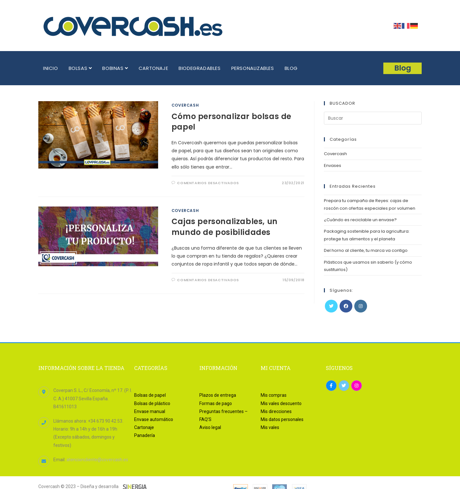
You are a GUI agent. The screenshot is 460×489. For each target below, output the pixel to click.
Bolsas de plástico (152, 403)
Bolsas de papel (150, 395)
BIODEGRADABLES (199, 68)
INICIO (50, 68)
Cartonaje (144, 427)
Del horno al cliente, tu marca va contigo (366, 250)
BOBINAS (115, 68)
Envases (332, 165)
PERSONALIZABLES (252, 68)
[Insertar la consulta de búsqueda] (373, 118)
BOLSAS (80, 68)
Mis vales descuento (281, 403)
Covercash (185, 105)
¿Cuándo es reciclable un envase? (360, 220)
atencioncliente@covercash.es (97, 459)
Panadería (144, 435)
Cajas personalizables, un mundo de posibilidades (225, 226)
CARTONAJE (153, 68)
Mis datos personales (282, 419)
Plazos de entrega (217, 395)
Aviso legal (210, 427)
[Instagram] (360, 306)
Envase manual (149, 411)
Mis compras (274, 395)
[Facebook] (346, 306)
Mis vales (270, 427)
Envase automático (153, 419)
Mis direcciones (276, 411)
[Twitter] (331, 306)
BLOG (291, 68)
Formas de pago (215, 403)
